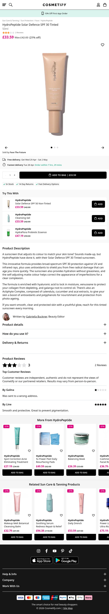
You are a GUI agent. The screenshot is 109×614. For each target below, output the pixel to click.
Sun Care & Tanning (10, 20)
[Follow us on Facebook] (46, 551)
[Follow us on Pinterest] (62, 551)
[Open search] (12, 5)
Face (37, 20)
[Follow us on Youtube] (54, 551)
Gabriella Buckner (36, 316)
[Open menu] (5, 5)
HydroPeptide (46, 20)
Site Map (68, 608)
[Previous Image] (6, 147)
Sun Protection (27, 20)
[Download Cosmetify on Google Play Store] (66, 560)
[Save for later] (102, 45)
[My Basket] (103, 5)
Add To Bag (17, 472)
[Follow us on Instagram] (38, 551)
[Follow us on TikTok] (70, 551)
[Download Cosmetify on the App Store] (41, 560)
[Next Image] (102, 147)
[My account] (97, 5)
